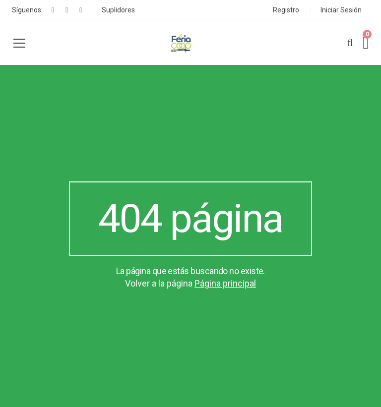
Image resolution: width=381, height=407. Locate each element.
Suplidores (118, 10)
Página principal (225, 283)
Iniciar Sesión (341, 10)
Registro (286, 10)
